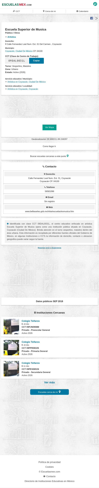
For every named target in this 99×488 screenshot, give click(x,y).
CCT (16, 11)
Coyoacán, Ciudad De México (18, 51)
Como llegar (49, 146)
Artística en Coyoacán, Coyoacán (21, 89)
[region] (49, 105)
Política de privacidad (49, 462)
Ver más (49, 382)
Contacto (49, 476)
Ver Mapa (49, 127)
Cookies (49, 467)
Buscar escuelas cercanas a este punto (49, 156)
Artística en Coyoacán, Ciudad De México (25, 82)
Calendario (82, 11)
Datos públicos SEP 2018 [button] (49, 301)
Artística (10, 37)
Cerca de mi (49, 11)
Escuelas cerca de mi (49, 392)
